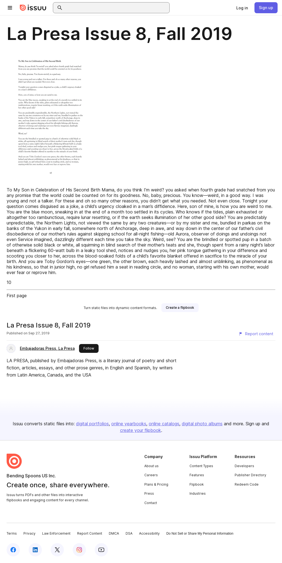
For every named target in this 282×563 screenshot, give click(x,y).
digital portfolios (92, 423)
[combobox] (116, 7)
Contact (150, 503)
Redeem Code (247, 484)
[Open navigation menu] (9, 7)
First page (17, 295)
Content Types (201, 466)
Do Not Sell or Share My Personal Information (199, 533)
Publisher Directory (250, 475)
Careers (151, 475)
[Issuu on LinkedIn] (35, 549)
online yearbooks (128, 423)
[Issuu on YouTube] (101, 549)
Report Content (89, 533)
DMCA (114, 533)
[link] (242, 7)
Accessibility (149, 533)
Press (149, 493)
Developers (244, 466)
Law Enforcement (56, 533)
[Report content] (255, 334)
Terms (12, 533)
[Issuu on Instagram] (79, 549)
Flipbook (196, 484)
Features (196, 475)
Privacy (29, 533)
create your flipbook (140, 430)
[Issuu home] (33, 8)
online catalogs (164, 423)
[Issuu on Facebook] (13, 549)
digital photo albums (202, 423)
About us (151, 466)
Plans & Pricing (156, 484)
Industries (197, 493)
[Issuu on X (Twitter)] (57, 549)
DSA (129, 533)
